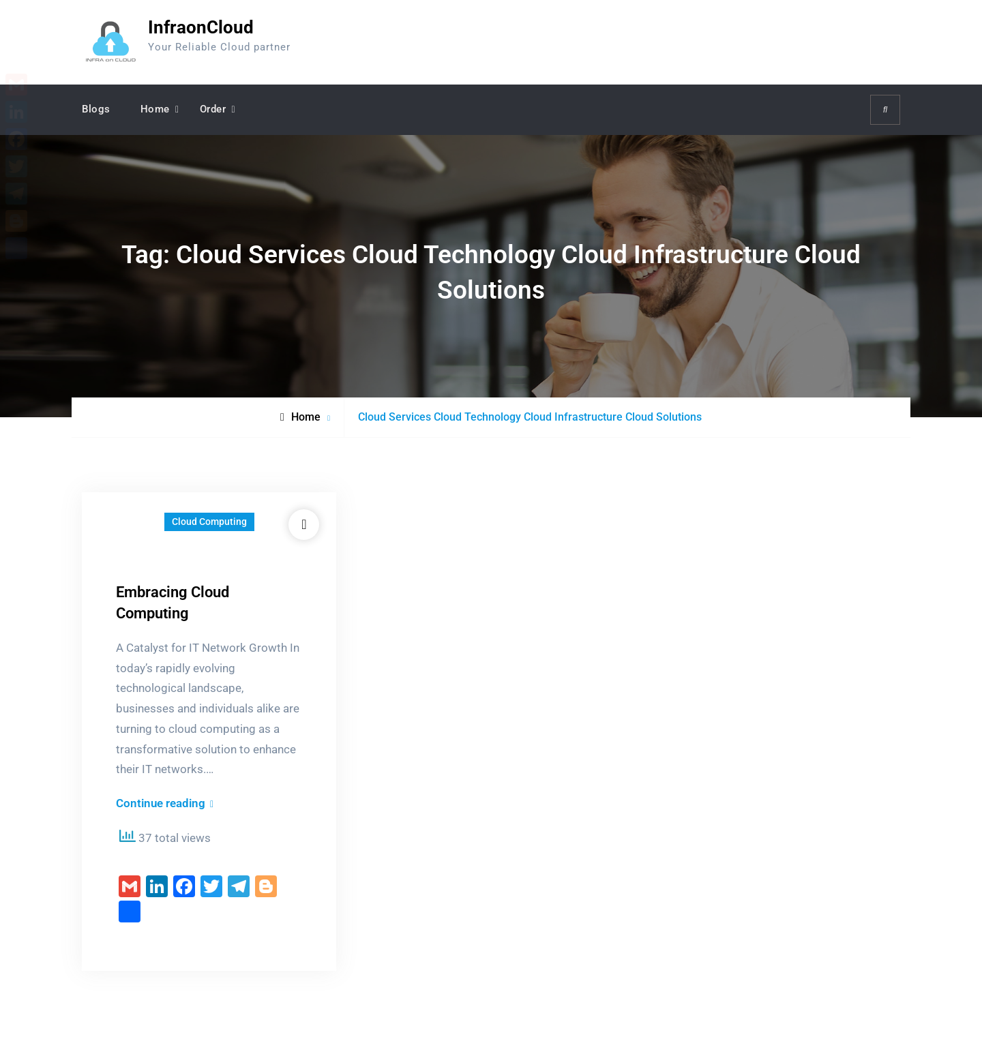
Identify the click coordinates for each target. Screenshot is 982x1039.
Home (155, 109)
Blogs (96, 109)
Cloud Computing (209, 521)
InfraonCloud (201, 27)
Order (213, 109)
